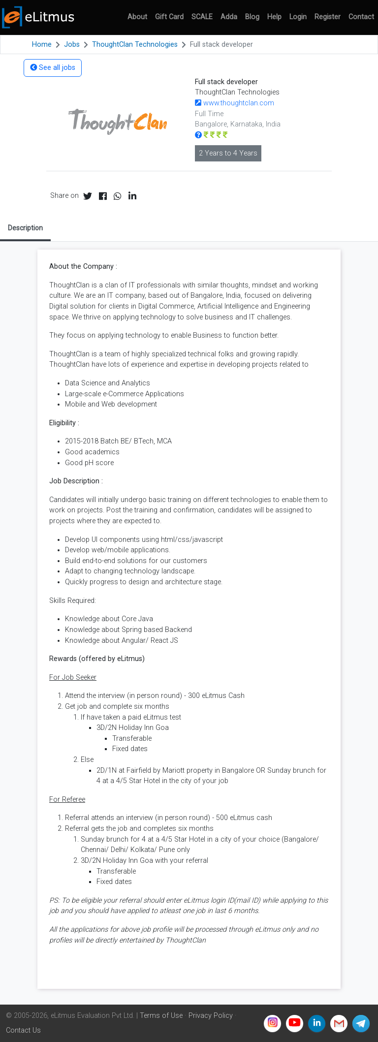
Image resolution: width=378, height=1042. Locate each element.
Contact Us (23, 1030)
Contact (361, 17)
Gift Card (169, 17)
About (137, 17)
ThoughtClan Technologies (135, 44)
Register (328, 17)
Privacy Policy (211, 1015)
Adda (228, 17)
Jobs (72, 44)
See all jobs (52, 67)
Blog (252, 17)
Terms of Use (161, 1015)
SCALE (202, 17)
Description (25, 228)
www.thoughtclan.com (234, 103)
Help (274, 17)
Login (298, 17)
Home (42, 44)
